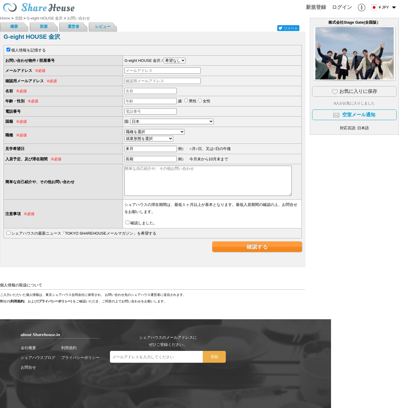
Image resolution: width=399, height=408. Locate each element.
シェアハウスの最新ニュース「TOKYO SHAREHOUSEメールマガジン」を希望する (83, 233)
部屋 (44, 26)
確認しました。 (143, 223)
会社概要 (28, 348)
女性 (206, 101)
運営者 (73, 26)
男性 (193, 101)
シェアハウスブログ (38, 357)
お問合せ (28, 367)
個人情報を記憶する (28, 50)
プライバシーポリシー (54, 301)
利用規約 (17, 301)
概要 (14, 26)
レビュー (103, 26)
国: (126, 121)
